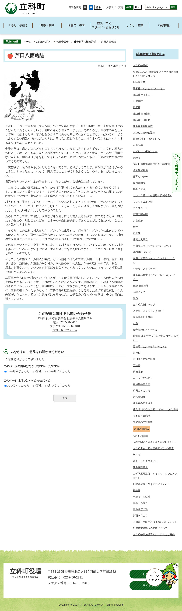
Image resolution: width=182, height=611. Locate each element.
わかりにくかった (58, 371)
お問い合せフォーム (64, 330)
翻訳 (173, 7)
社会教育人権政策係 (85, 41)
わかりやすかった (17, 371)
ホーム (27, 41)
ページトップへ (162, 575)
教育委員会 (62, 41)
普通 (37, 371)
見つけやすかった (17, 385)
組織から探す (43, 41)
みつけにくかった (58, 385)
